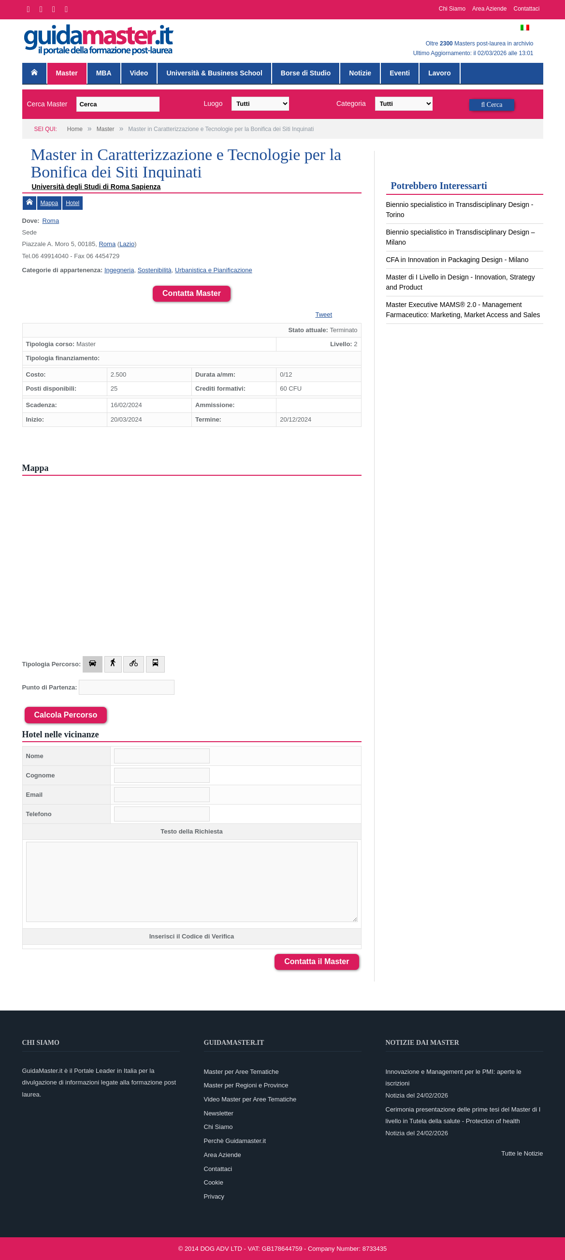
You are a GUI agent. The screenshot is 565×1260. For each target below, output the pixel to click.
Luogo (213, 103)
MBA (104, 73)
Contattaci (526, 8)
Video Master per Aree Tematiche (250, 1099)
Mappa (49, 203)
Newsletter (218, 1113)
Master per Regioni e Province (246, 1085)
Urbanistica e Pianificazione (213, 270)
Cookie (213, 1182)
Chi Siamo (452, 8)
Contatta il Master (316, 961)
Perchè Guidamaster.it (235, 1140)
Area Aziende (489, 8)
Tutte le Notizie (522, 1153)
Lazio (126, 244)
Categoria (351, 103)
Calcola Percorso (66, 715)
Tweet (324, 314)
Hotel (72, 203)
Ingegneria (119, 270)
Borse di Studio (306, 73)
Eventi (400, 73)
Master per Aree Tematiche (241, 1071)
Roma (51, 220)
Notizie (360, 73)
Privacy (214, 1196)
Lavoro (439, 73)
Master (67, 73)
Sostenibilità (155, 270)
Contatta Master (191, 293)
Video (139, 73)
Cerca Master (47, 104)
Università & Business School (214, 73)
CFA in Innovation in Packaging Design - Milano (457, 260)
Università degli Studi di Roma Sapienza (96, 186)
